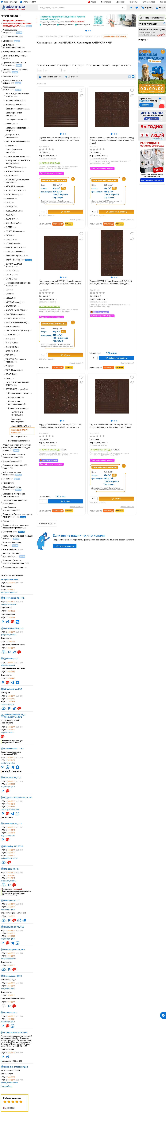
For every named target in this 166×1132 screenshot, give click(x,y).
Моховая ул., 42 (11, 869)
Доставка (120, 2)
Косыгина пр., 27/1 (12, 778)
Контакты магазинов (13, 575)
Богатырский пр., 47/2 (14, 598)
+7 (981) (8, 589)
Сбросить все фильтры (65, 546)
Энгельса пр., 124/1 (13, 976)
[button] (61, 134)
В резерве (79, 65)
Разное (163, 2)
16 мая (65, 212)
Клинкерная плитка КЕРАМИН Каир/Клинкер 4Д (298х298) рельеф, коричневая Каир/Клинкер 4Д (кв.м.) (112, 140)
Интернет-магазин (9, 579)
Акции (92, 2)
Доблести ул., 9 (11, 659)
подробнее (7, 1086)
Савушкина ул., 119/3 (14, 748)
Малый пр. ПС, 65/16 (13, 846)
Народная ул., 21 (12, 900)
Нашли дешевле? (76, 220)
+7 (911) (8, 618)
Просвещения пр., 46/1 (14, 949)
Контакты (133, 2)
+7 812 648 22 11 (28, 2)
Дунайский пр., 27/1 (13, 689)
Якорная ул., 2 (10, 1012)
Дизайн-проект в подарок (52, 173)
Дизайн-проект (152, 18)
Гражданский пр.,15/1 (14, 628)
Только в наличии (47, 65)
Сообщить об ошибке (47, 158)
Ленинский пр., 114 (13, 823)
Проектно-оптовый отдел (16, 1067)
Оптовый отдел (149, 2)
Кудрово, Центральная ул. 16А (18, 797)
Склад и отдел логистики (15, 1032)
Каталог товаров (11, 15)
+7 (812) (12, 583)
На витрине (65, 65)
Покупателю (106, 2)
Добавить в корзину (116, 212)
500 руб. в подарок (100, 312)
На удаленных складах (99, 65)
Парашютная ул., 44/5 (14, 927)
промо (28, 260)
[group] (61, 109)
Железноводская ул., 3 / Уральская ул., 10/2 (15, 716)
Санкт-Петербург (9, 2)
